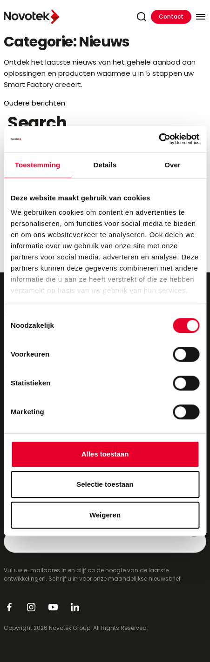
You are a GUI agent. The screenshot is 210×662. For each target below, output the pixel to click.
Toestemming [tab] (38, 165)
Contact (171, 16)
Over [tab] (172, 165)
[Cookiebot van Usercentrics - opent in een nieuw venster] (158, 139)
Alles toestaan (105, 454)
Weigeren (105, 515)
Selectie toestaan (105, 484)
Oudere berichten (34, 103)
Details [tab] (105, 165)
